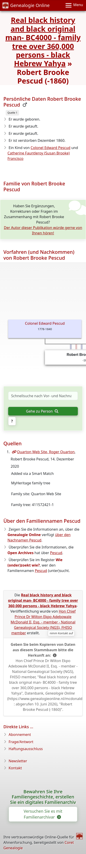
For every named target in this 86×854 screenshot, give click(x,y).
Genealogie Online (26, 5)
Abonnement (20, 734)
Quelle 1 (12, 112)
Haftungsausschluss (26, 748)
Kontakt (15, 767)
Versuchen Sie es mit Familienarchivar (43, 814)
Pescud (56, 552)
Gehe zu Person (42, 411)
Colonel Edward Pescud (50, 147)
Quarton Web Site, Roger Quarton (43, 451)
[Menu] (74, 5)
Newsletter (18, 760)
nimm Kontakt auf (61, 633)
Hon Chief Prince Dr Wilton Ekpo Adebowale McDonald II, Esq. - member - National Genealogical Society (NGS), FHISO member (43, 622)
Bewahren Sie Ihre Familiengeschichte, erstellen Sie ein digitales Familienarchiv (43, 797)
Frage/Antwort (21, 741)
